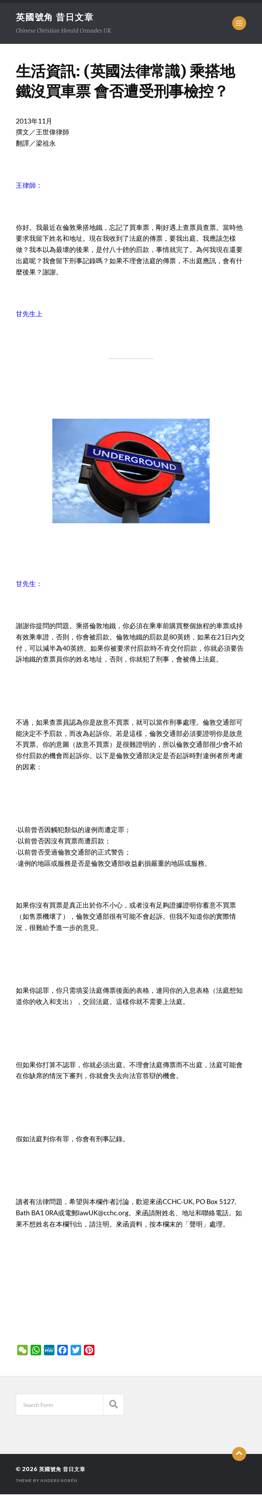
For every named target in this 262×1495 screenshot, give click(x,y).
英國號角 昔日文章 (56, 17)
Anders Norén (58, 1481)
